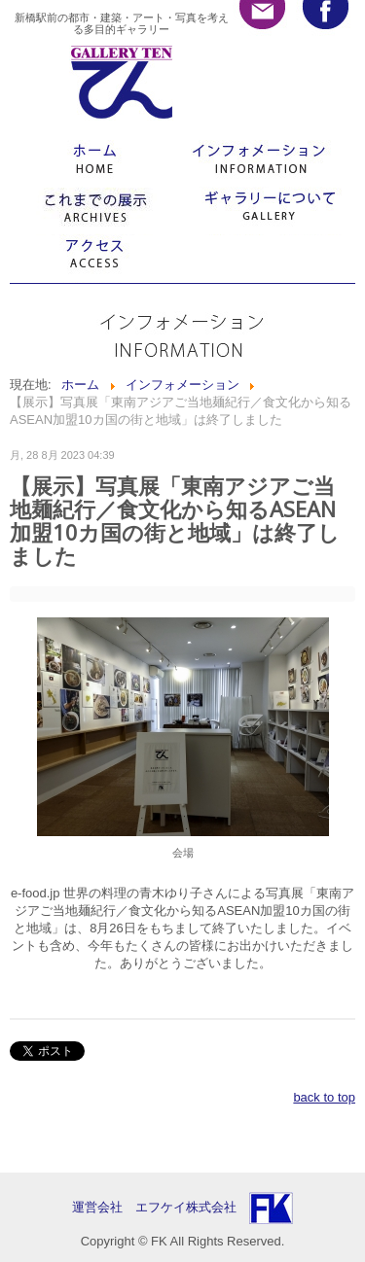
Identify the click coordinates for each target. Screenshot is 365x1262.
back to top (324, 1097)
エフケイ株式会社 (186, 1207)
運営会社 (103, 1207)
